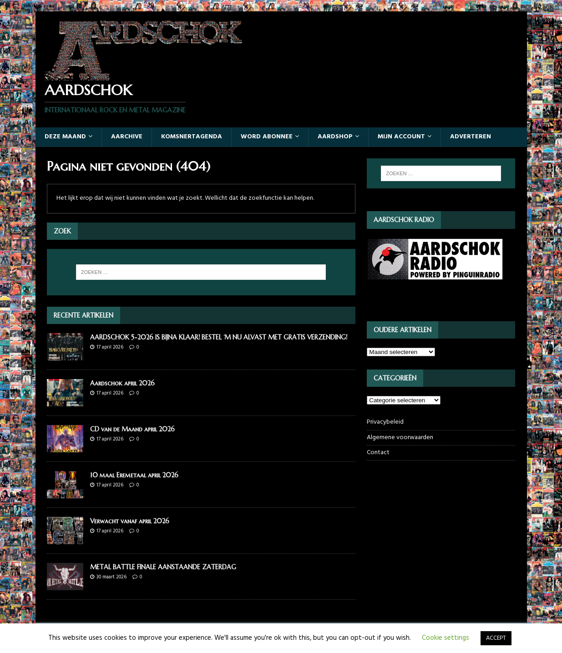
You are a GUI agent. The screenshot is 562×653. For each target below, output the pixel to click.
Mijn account (401, 137)
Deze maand (65, 137)
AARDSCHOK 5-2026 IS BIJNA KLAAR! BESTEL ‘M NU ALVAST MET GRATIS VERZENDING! (218, 337)
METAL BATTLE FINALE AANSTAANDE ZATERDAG (163, 567)
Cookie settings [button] (445, 638)
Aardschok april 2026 (122, 383)
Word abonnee (267, 137)
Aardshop (335, 137)
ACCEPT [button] (496, 638)
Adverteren (470, 137)
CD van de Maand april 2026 (132, 429)
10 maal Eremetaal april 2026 (134, 475)
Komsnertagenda (191, 137)
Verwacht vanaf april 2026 (129, 521)
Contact (378, 452)
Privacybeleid (385, 422)
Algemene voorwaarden (400, 437)
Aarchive (126, 137)
